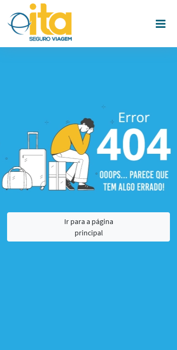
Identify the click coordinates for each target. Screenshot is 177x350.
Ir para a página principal (88, 227)
